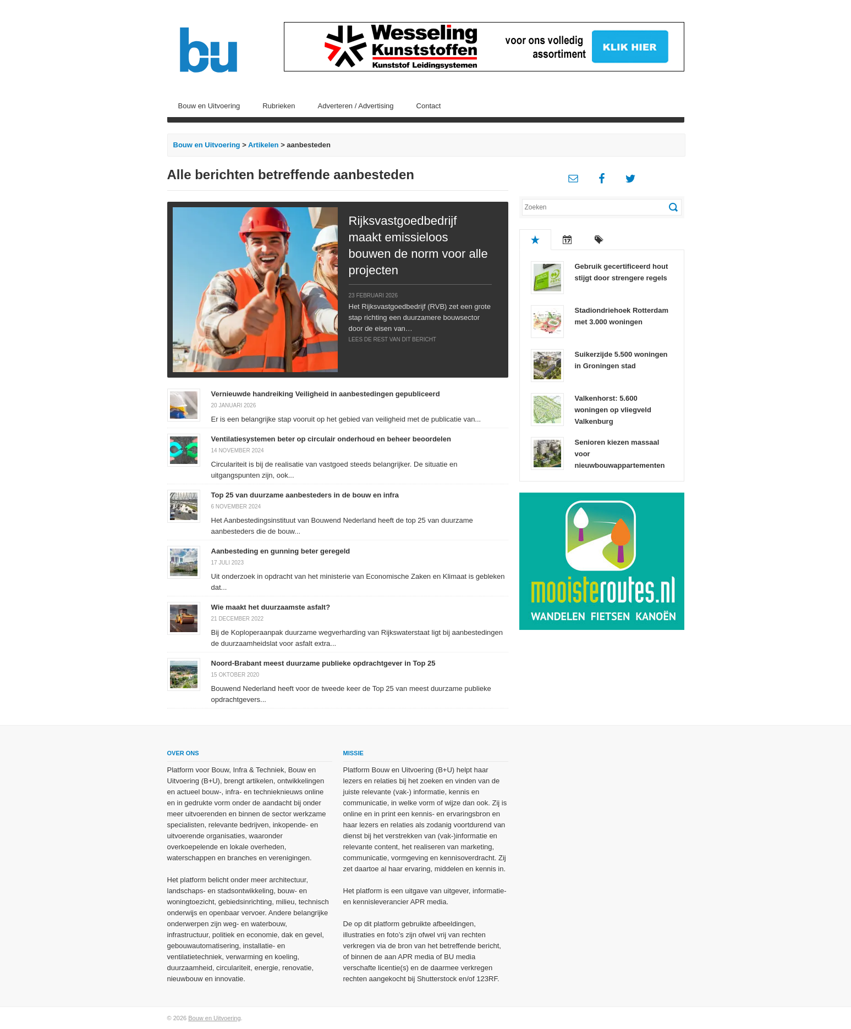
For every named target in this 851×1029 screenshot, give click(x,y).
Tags (599, 239)
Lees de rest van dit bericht (392, 339)
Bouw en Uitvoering (209, 106)
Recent (567, 239)
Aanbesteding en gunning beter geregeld (280, 551)
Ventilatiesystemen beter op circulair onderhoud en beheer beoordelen (331, 439)
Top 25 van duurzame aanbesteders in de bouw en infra (305, 495)
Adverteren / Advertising (356, 106)
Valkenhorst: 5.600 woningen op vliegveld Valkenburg (613, 409)
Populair (535, 239)
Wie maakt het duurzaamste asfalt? (271, 607)
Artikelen (263, 145)
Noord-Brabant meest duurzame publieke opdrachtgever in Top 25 (323, 663)
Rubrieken (278, 106)
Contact (428, 106)
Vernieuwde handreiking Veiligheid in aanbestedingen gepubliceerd (325, 394)
